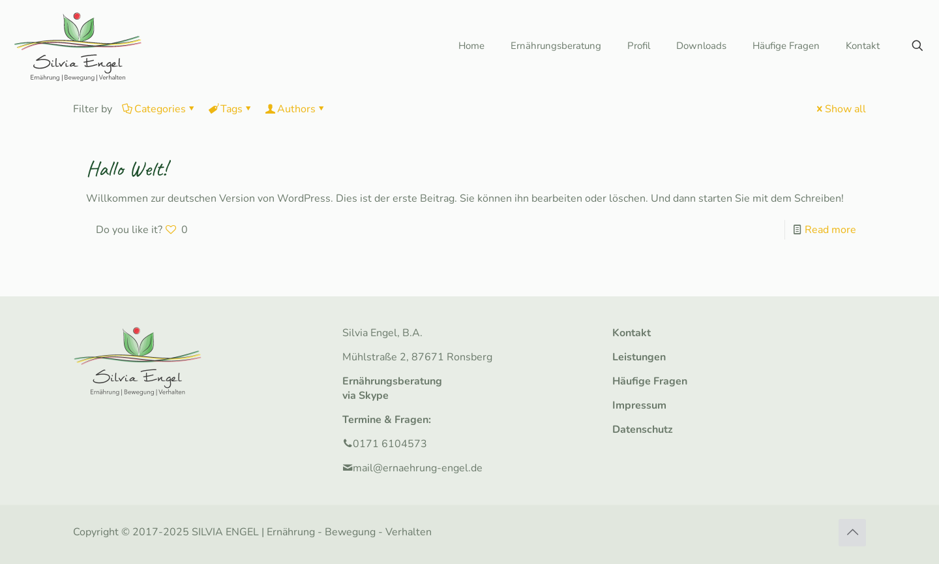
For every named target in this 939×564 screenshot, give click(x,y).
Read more (830, 230)
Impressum (639, 405)
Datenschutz (642, 429)
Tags (230, 109)
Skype (374, 395)
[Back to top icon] (852, 532)
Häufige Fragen (649, 381)
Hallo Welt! (126, 168)
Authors (295, 109)
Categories (159, 109)
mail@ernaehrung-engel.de (418, 468)
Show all (840, 109)
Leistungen (639, 357)
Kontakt (631, 333)
